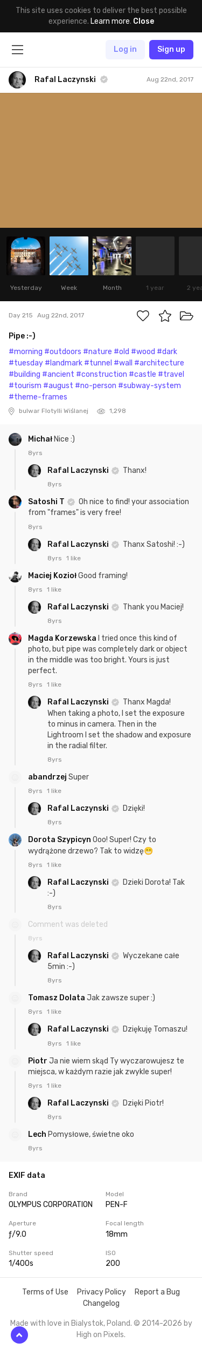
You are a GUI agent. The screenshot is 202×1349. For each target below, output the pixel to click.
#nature (97, 351)
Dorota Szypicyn (60, 839)
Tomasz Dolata (57, 997)
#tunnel (98, 363)
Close (143, 21)
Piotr (38, 1061)
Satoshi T (47, 501)
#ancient (58, 374)
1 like (73, 558)
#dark (167, 351)
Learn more (110, 21)
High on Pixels (100, 1334)
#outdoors (62, 351)
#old (121, 351)
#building (24, 374)
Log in (125, 49)
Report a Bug (157, 1292)
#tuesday (26, 363)
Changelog (101, 1303)
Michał (41, 439)
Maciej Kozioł (53, 575)
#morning (26, 351)
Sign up (171, 49)
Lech (38, 1134)
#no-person (95, 385)
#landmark (63, 363)
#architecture (159, 363)
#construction (101, 374)
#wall (123, 363)
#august (58, 385)
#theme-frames (38, 397)
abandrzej (48, 777)
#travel (171, 374)
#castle (142, 374)
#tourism (25, 385)
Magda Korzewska (63, 638)
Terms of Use (45, 1292)
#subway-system (149, 385)
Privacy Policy (101, 1292)
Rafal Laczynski (78, 470)
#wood (143, 351)
